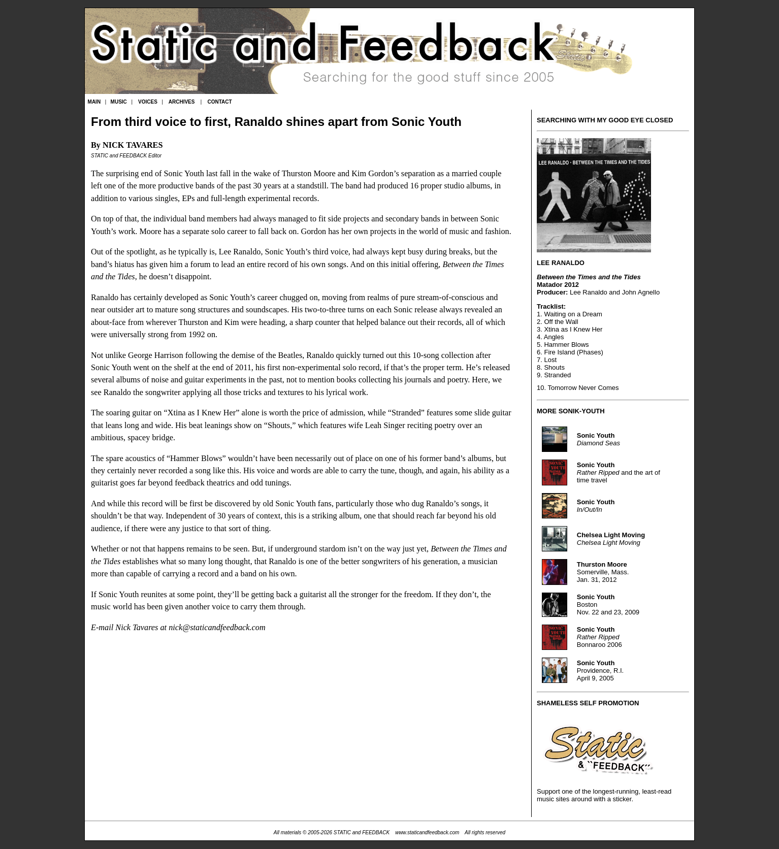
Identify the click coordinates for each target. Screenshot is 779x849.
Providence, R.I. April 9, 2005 (600, 670)
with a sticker (612, 799)
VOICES (147, 102)
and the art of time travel (618, 472)
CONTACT (219, 102)
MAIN (94, 102)
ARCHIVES (182, 102)
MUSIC (119, 102)
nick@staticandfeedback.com (217, 627)
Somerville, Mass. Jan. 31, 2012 (603, 572)
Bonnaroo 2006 (599, 637)
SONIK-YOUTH (582, 411)
